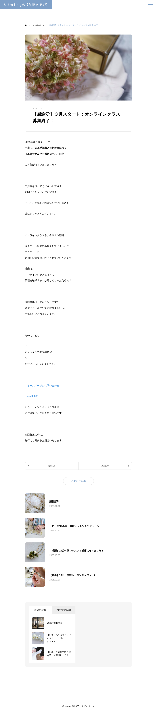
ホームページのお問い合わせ (43, 385)
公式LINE (32, 396)
